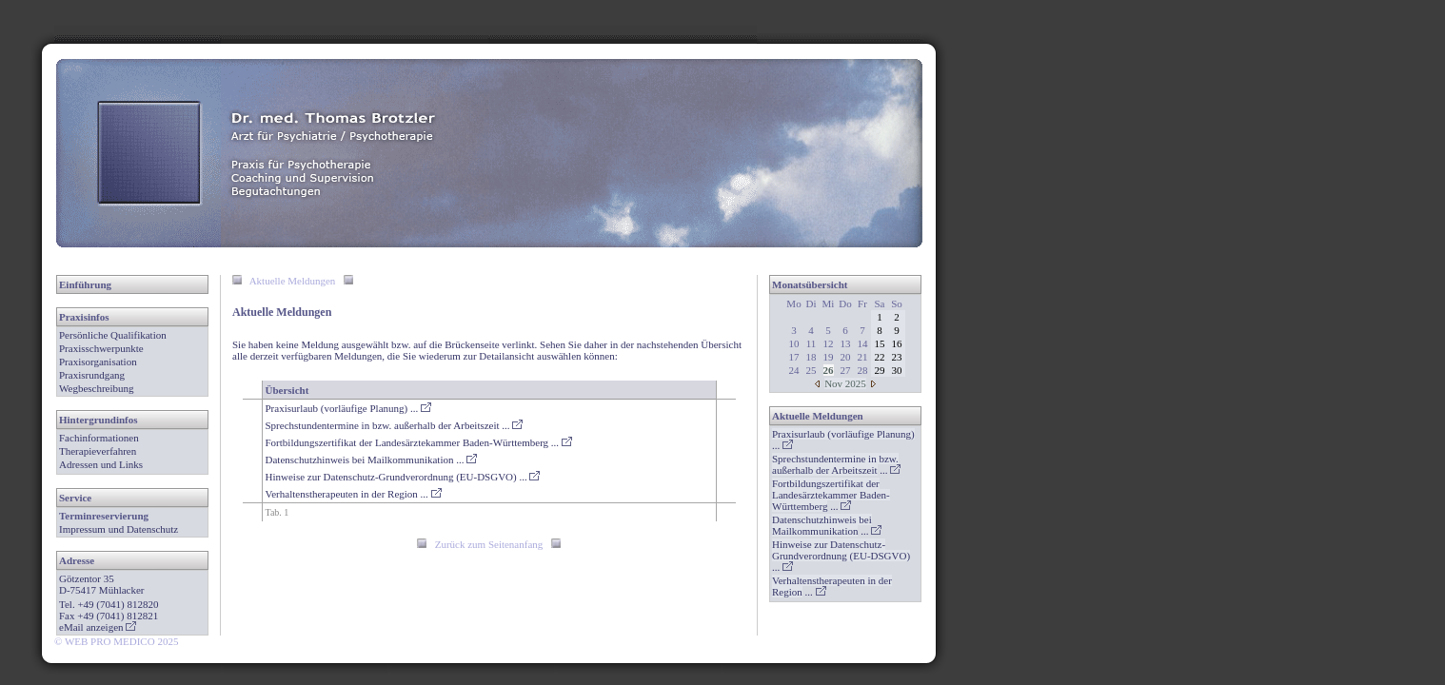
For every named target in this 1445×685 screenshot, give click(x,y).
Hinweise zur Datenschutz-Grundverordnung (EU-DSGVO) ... (403, 476)
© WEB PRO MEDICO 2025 (116, 641)
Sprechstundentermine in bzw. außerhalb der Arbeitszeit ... (395, 425)
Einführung (85, 284)
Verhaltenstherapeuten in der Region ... (354, 493)
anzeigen (111, 627)
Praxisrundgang (92, 375)
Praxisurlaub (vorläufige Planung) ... (348, 408)
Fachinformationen (99, 437)
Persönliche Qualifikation (113, 335)
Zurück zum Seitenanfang (489, 544)
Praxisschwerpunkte (101, 348)
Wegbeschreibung (96, 388)
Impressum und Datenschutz (118, 529)
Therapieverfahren (97, 451)
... (836, 464)
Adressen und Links (101, 464)
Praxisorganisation (98, 361)
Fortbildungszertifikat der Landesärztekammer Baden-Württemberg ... (419, 442)
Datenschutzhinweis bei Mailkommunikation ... (372, 459)
